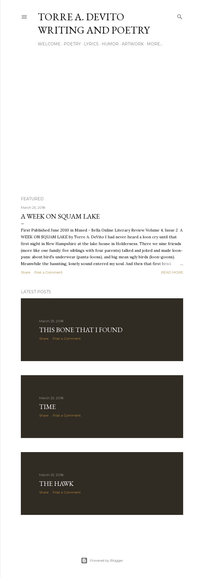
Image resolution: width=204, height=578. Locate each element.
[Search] (179, 15)
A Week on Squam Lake (60, 216)
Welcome (49, 43)
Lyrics (91, 43)
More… (155, 43)
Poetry (72, 43)
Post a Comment (48, 272)
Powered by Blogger (102, 560)
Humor (110, 43)
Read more (172, 272)
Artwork (133, 43)
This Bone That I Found (81, 329)
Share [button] (25, 272)
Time (47, 406)
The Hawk (56, 483)
